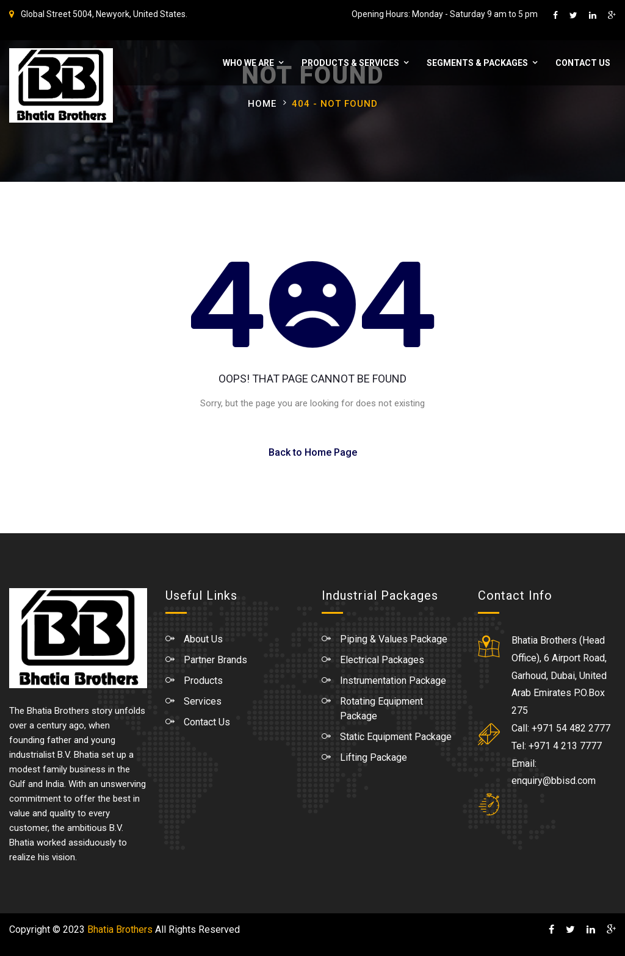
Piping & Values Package (393, 639)
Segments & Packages (476, 63)
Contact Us (582, 63)
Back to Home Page (313, 452)
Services (203, 701)
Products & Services (350, 63)
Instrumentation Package (393, 680)
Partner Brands (215, 660)
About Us (203, 639)
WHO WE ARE (247, 63)
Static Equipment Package (396, 736)
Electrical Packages (382, 660)
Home (262, 103)
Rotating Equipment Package (381, 708)
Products (203, 680)
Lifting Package (373, 757)
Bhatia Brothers (120, 929)
